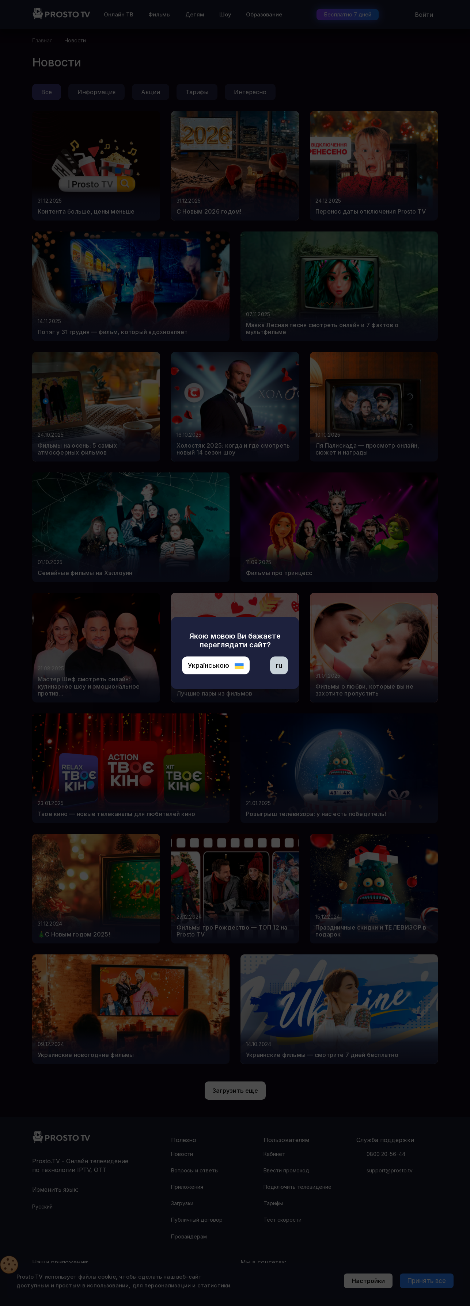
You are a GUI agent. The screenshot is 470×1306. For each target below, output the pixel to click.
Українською (216, 665)
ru (279, 665)
